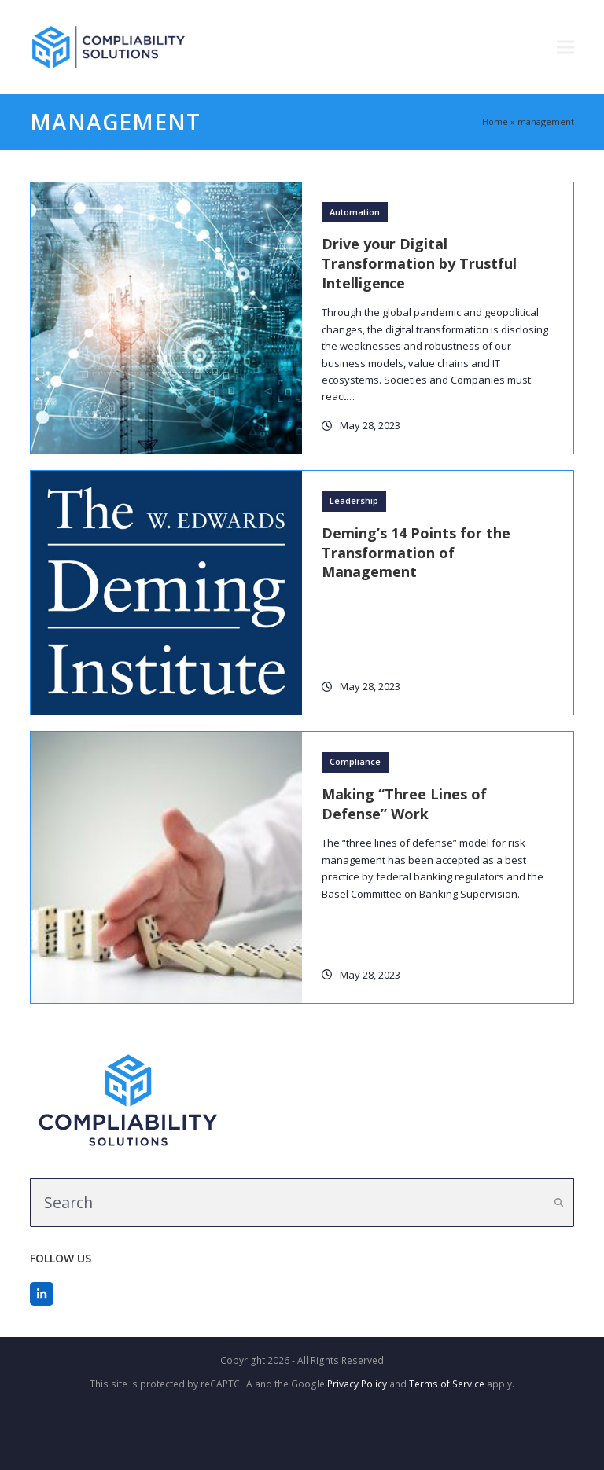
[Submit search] (558, 1203)
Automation (355, 212)
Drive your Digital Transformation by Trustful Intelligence (419, 263)
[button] (565, 47)
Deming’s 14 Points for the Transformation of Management (416, 553)
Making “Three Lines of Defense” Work (404, 804)
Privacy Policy (357, 1384)
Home (495, 121)
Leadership (354, 500)
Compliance (355, 761)
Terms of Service (446, 1384)
